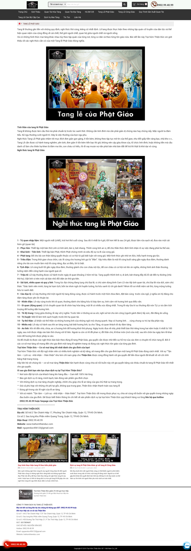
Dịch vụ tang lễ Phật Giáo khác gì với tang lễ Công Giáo (93, 465)
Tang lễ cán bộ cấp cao (29, 17)
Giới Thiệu (35, 12)
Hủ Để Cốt (89, 12)
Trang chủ (22, 12)
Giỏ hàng (140, 4)
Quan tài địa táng (73, 12)
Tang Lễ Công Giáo (126, 12)
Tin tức (67, 17)
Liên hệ (77, 17)
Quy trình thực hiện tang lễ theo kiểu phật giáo (37, 465)
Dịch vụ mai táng (51, 17)
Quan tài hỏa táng (52, 12)
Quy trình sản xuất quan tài (151, 12)
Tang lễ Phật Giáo (106, 12)
